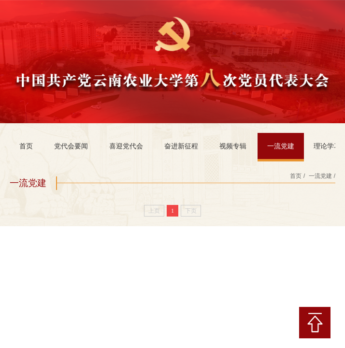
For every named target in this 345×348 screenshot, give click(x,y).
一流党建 (280, 146)
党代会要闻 (71, 146)
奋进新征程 (181, 146)
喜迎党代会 (126, 146)
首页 (26, 146)
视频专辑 (232, 146)
